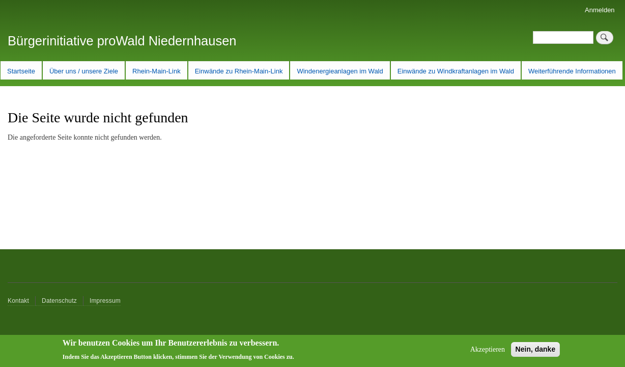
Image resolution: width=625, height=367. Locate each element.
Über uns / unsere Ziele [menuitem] (83, 71)
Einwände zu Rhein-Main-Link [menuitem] (239, 71)
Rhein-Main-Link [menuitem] (156, 71)
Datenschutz (59, 300)
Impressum (105, 300)
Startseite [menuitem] (21, 71)
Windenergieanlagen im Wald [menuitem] (340, 71)
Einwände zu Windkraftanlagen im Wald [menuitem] (455, 71)
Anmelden (600, 10)
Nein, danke (536, 352)
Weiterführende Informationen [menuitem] (572, 71)
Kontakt (18, 300)
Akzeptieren (487, 352)
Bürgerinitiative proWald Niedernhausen (122, 41)
